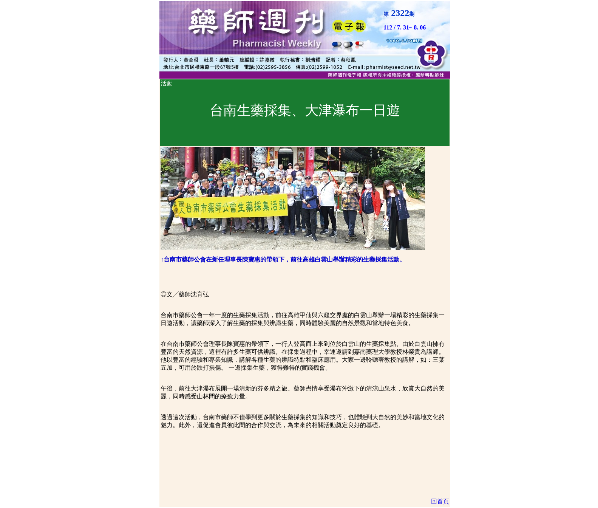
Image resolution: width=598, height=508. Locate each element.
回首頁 (440, 501)
